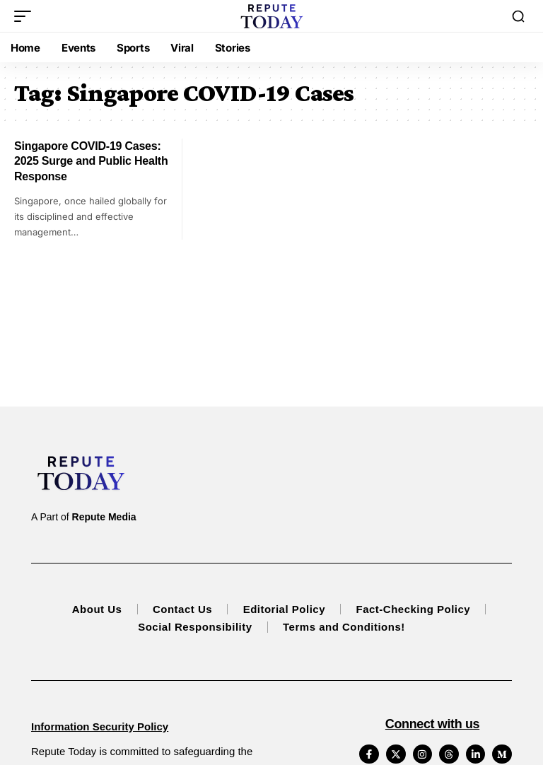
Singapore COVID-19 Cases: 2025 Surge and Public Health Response (91, 161)
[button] (26, 16)
